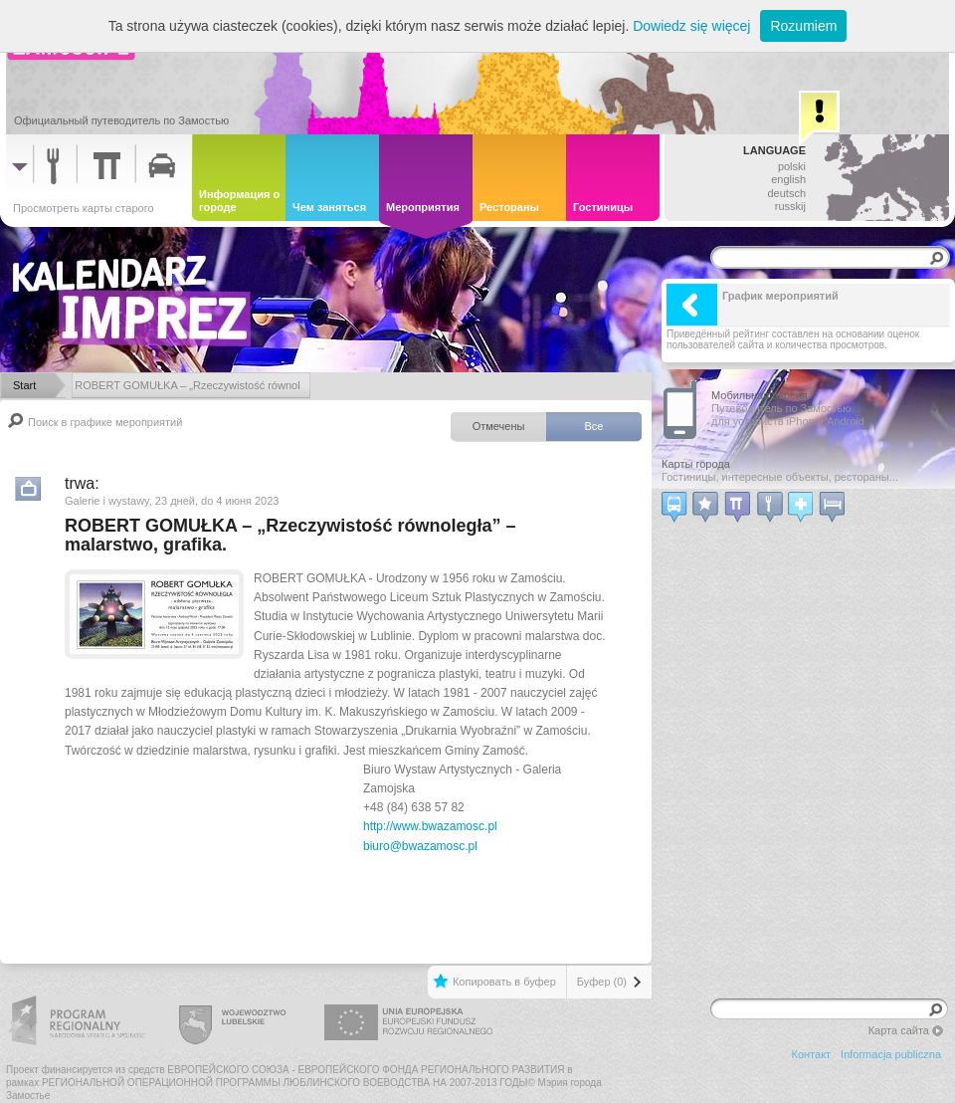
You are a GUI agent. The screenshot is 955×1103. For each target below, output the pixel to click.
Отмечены (499, 426)
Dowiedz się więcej (691, 26)
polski (792, 166)
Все (594, 426)
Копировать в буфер (504, 982)
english (788, 179)
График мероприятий (753, 305)
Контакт (812, 1054)
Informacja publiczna (891, 1054)
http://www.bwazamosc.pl (430, 826)
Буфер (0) (602, 982)
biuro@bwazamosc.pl (420, 846)
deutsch (786, 193)
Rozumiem (803, 26)
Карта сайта (898, 1030)
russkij (790, 206)
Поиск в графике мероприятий (105, 422)
